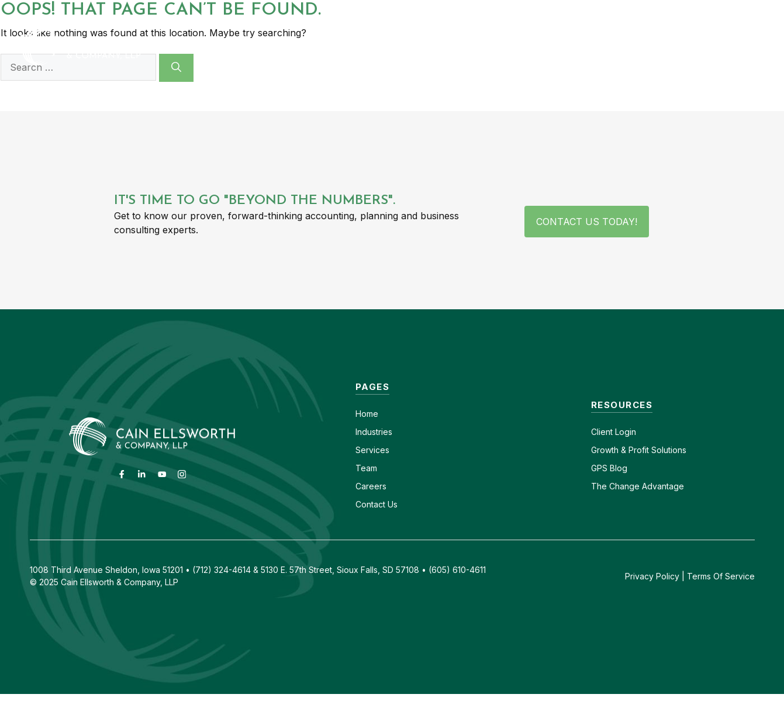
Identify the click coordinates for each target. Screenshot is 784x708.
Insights (628, 46)
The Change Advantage (637, 486)
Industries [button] (393, 46)
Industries (373, 432)
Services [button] (483, 46)
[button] (750, 46)
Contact (536, 10)
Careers (588, 10)
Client (602, 432)
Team (366, 468)
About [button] (562, 46)
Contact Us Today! (586, 221)
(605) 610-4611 (653, 10)
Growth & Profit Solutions (638, 450)
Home (366, 414)
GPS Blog (698, 46)
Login (624, 432)
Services (372, 450)
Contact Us (376, 504)
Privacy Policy (652, 576)
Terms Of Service (721, 576)
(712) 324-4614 (734, 10)
